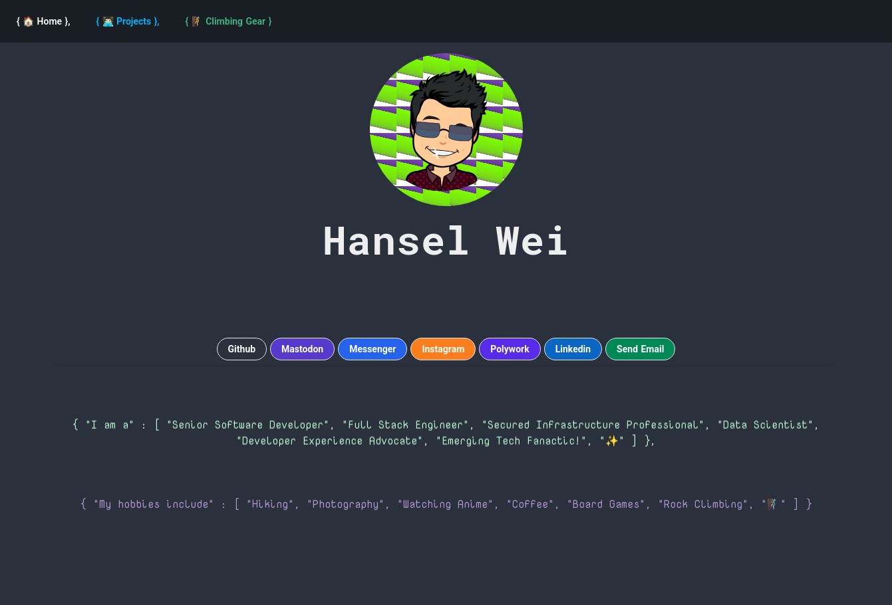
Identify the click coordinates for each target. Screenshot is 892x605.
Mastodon (302, 349)
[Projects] (128, 21)
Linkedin (573, 349)
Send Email (640, 349)
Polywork (509, 349)
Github (242, 349)
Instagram (443, 349)
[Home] (43, 21)
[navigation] (228, 21)
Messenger (372, 349)
